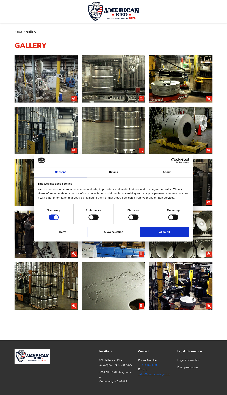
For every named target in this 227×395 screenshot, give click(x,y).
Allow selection (113, 232)
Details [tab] (113, 172)
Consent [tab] (60, 172)
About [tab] (167, 172)
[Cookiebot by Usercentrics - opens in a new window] (173, 160)
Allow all (164, 232)
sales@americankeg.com (154, 374)
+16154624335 (148, 364)
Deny (62, 232)
